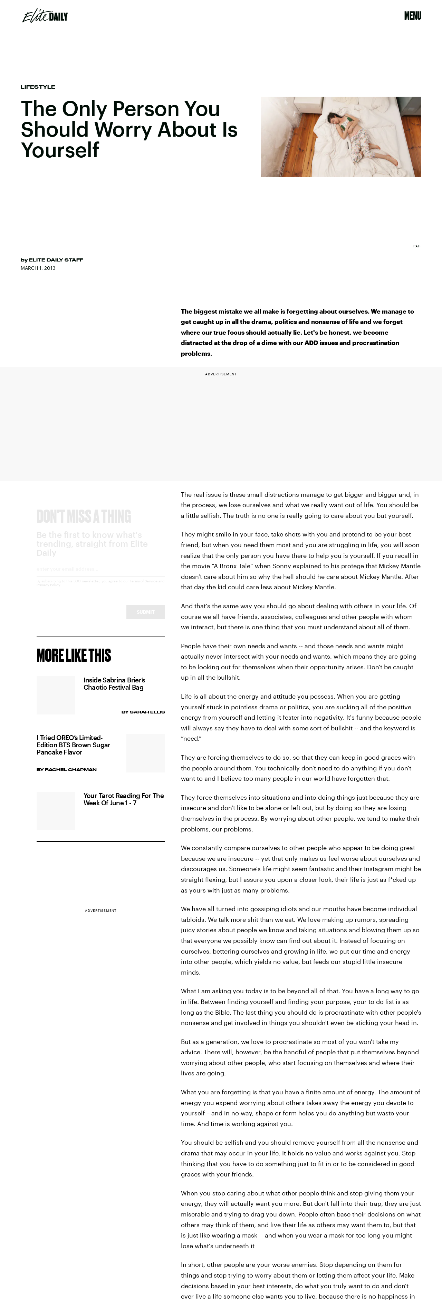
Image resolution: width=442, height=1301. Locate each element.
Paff (417, 246)
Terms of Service (143, 587)
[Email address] (101, 577)
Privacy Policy (48, 591)
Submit (146, 618)
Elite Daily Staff (56, 259)
